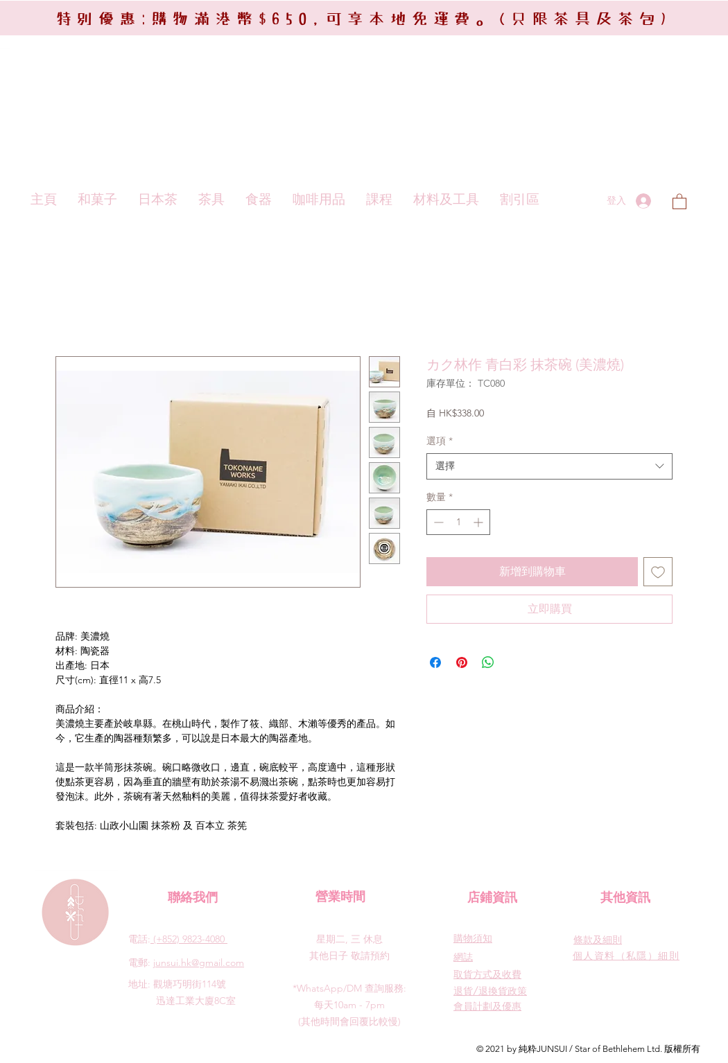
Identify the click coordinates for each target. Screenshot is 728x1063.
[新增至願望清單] (658, 571)
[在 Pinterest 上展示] (461, 662)
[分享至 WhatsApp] (488, 662)
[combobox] (549, 466)
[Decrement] (437, 522)
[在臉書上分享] (435, 662)
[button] (679, 201)
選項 (439, 440)
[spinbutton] (458, 522)
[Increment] (479, 522)
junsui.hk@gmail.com (198, 962)
